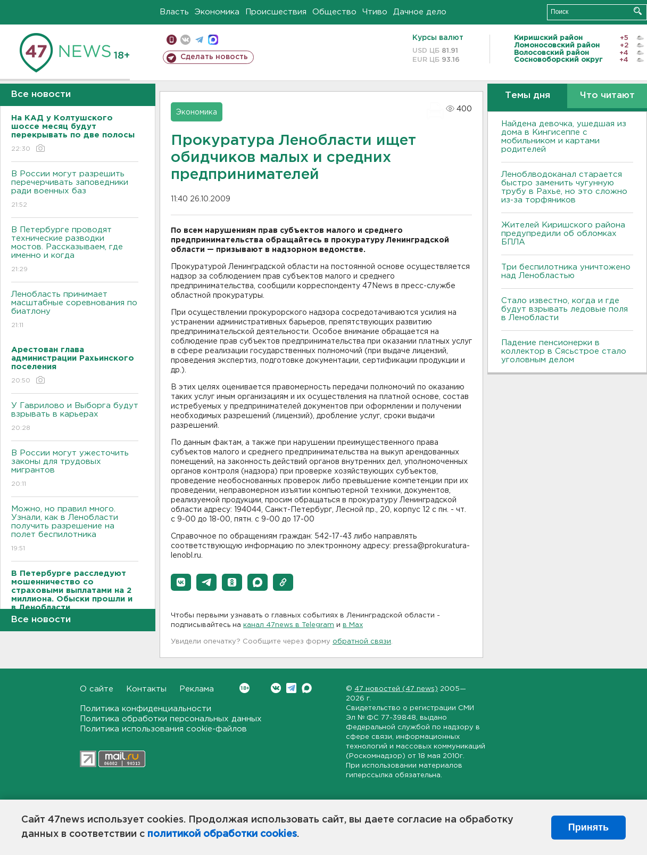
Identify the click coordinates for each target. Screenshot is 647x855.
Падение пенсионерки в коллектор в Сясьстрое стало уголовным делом (563, 351)
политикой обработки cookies (222, 834)
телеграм (199, 40)
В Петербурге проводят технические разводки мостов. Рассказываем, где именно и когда (74, 250)
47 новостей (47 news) (396, 689)
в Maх (353, 625)
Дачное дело (419, 12)
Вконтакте (244, 688)
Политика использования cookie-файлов (163, 729)
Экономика (217, 12)
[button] (181, 582)
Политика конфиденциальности (145, 708)
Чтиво (374, 12)
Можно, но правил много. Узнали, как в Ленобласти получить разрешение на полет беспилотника (74, 529)
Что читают (607, 96)
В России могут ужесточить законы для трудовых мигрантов (74, 469)
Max (307, 688)
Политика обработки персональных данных (171, 718)
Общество (334, 12)
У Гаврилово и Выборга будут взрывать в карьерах (74, 417)
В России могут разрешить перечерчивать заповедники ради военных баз (74, 189)
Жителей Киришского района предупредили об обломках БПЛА (563, 234)
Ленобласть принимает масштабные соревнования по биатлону (74, 310)
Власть (174, 12)
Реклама (196, 689)
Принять (588, 827)
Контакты (146, 689)
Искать (638, 11)
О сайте (96, 689)
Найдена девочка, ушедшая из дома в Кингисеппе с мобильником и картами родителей (563, 136)
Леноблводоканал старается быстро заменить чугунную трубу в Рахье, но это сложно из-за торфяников (564, 187)
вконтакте (185, 40)
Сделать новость (214, 57)
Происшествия (275, 12)
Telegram (291, 688)
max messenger (213, 40)
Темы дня (527, 96)
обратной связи (362, 642)
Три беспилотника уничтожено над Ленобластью (566, 271)
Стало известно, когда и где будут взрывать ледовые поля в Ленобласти (564, 309)
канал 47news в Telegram (288, 625)
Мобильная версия (172, 40)
